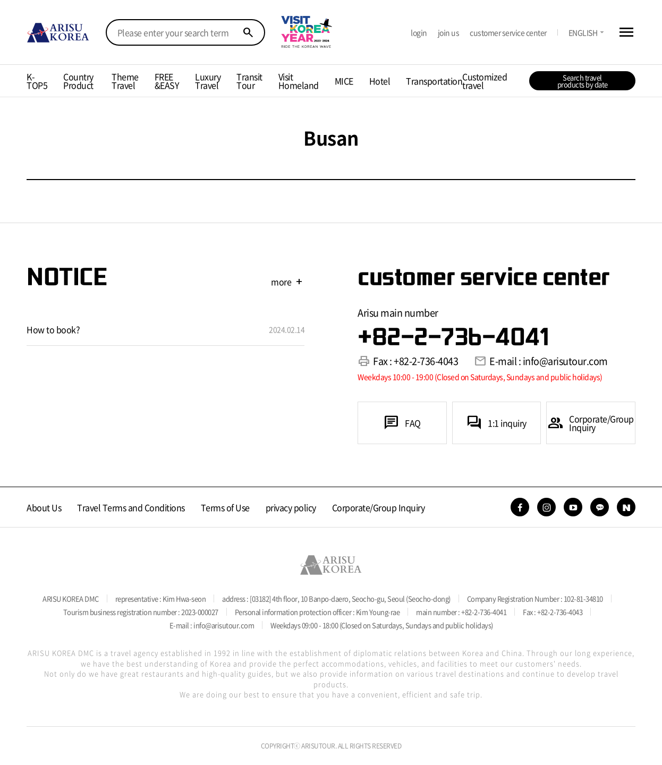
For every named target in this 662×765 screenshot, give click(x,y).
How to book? (53, 329)
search (248, 32)
